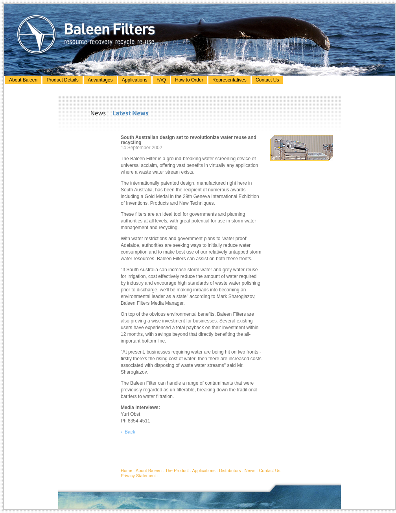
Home (126, 470)
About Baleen (23, 80)
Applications (134, 80)
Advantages (100, 80)
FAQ (161, 80)
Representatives (229, 80)
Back (128, 432)
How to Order (189, 80)
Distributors (230, 470)
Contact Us (267, 80)
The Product (177, 470)
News (250, 470)
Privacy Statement (138, 475)
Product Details (62, 80)
